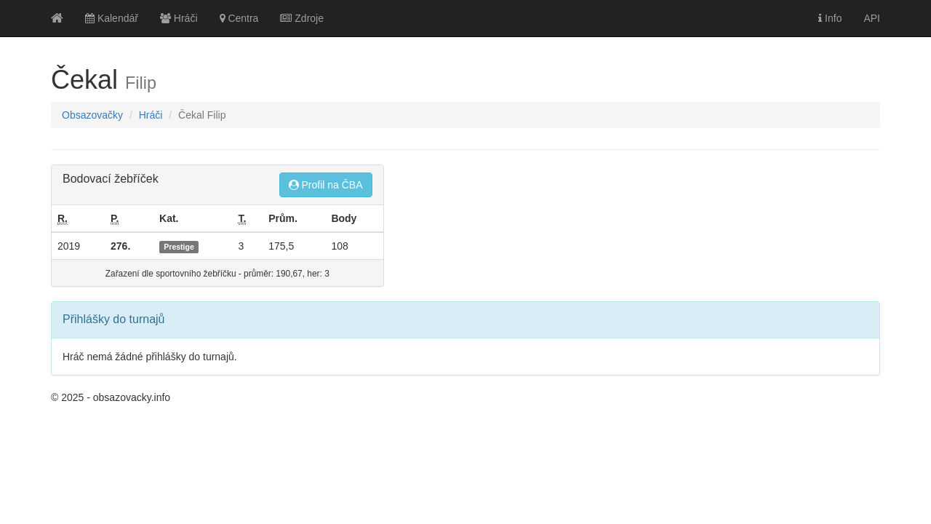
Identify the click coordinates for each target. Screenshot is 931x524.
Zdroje (302, 18)
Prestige (178, 246)
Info (830, 18)
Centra (239, 18)
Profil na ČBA (326, 185)
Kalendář (111, 18)
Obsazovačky (92, 115)
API (871, 18)
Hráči (179, 18)
